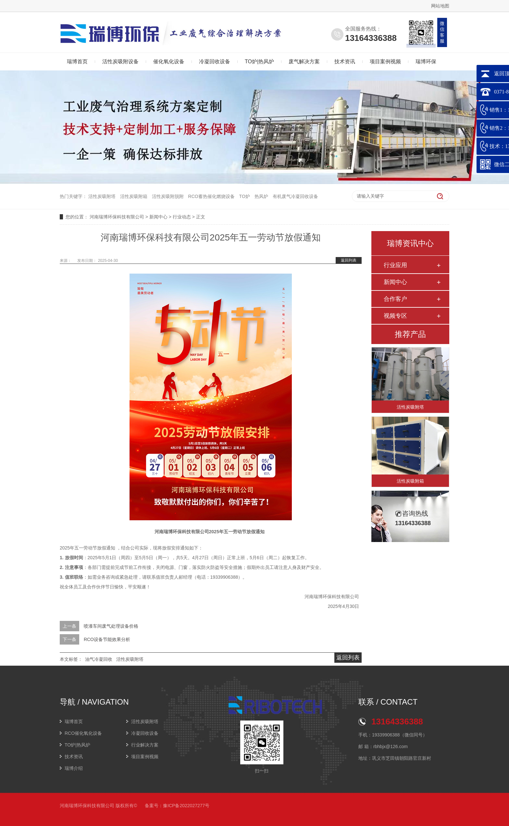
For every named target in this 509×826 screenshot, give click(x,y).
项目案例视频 (385, 61)
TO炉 (244, 196)
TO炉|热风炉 (259, 61)
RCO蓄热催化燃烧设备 (211, 196)
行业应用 (395, 265)
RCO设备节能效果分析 (107, 639)
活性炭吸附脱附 (168, 196)
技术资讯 (344, 61)
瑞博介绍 (74, 768)
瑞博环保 (426, 61)
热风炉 (261, 196)
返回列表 (348, 260)
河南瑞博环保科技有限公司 (117, 216)
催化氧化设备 (168, 61)
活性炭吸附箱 (133, 196)
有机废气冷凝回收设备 (295, 196)
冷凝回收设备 (214, 61)
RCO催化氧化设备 (83, 733)
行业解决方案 (144, 744)
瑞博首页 (77, 61)
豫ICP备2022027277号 (186, 805)
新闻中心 (158, 216)
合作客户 (395, 299)
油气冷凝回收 (98, 659)
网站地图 (440, 5)
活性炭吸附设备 (120, 61)
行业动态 (182, 216)
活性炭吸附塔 (102, 196)
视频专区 (395, 316)
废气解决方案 (304, 61)
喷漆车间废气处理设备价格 (111, 626)
